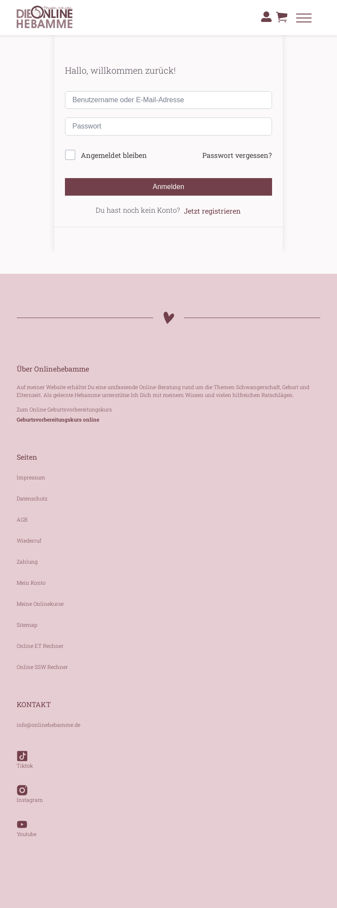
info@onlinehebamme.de (48, 724)
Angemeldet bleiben (114, 155)
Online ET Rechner (40, 645)
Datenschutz (32, 498)
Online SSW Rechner (42, 666)
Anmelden (168, 186)
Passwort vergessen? (237, 155)
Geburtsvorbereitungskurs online (58, 419)
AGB (22, 519)
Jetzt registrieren (212, 210)
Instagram (30, 789)
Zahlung (27, 561)
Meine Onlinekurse (40, 603)
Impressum (31, 477)
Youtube (26, 823)
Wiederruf (29, 540)
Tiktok (25, 755)
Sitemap (27, 624)
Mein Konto (31, 582)
